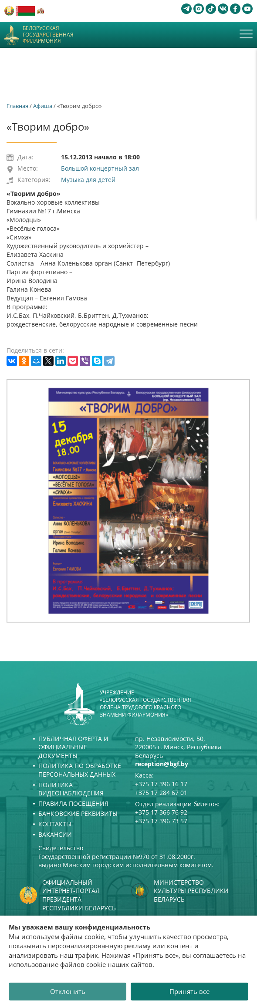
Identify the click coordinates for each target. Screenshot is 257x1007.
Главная (17, 106)
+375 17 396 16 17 (161, 784)
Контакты (54, 824)
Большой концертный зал (100, 168)
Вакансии (55, 834)
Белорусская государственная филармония (48, 34)
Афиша (42, 106)
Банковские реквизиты (78, 813)
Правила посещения (73, 803)
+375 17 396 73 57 (161, 821)
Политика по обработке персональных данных (79, 769)
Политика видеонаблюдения (71, 789)
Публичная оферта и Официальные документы (73, 747)
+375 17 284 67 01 (161, 792)
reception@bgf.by (161, 764)
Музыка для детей (88, 179)
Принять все (189, 991)
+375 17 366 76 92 (161, 812)
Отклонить (67, 991)
